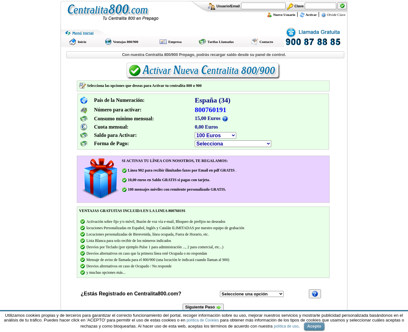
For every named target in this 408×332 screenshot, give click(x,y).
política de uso (286, 326)
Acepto (314, 326)
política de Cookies (202, 320)
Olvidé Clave (333, 15)
